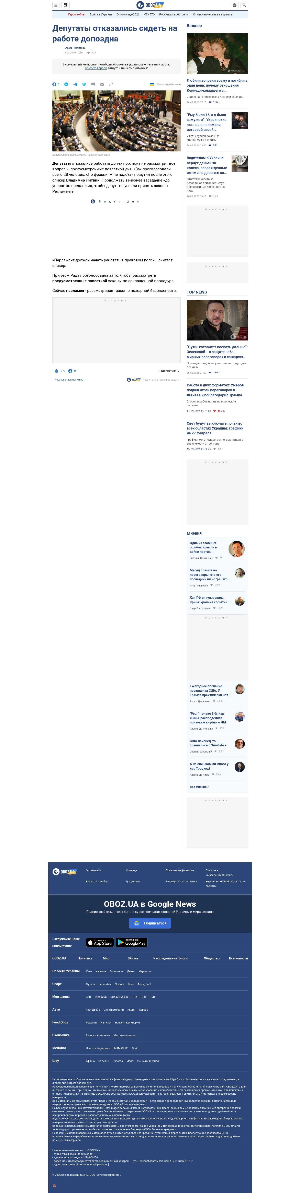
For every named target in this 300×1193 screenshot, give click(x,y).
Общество (212, 958)
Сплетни (103, 1060)
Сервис (143, 1009)
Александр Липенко (201, 728)
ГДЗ (88, 996)
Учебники (101, 996)
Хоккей (119, 984)
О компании (93, 870)
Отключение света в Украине (212, 14)
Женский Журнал (148, 1060)
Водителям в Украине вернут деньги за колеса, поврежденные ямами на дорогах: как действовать (207, 165)
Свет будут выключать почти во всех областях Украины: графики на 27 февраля (215, 428)
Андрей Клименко (200, 608)
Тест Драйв (93, 1009)
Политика (85, 958)
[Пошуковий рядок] (244, 5)
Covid (135, 1048)
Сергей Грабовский (201, 751)
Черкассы (145, 971)
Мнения (194, 533)
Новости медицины (98, 1048)
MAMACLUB (121, 1048)
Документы (133, 881)
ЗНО (143, 996)
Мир (106, 958)
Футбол (90, 984)
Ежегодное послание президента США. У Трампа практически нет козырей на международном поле (209, 690)
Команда (131, 870)
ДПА (134, 996)
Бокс (131, 984)
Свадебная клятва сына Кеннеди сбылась (215, 96)
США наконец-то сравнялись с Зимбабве (208, 743)
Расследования (165, 958)
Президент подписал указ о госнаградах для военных (216, 365)
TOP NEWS (197, 292)
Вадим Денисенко (200, 701)
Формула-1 (144, 984)
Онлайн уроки (119, 996)
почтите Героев (96, 68)
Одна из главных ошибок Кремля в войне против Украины (203, 547)
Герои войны (76, 14)
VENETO (149, 14)
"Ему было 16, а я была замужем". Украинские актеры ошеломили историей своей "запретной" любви (206, 122)
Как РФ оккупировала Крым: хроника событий (208, 600)
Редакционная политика (69, 379)
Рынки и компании (98, 1035)
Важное (194, 25)
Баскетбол (105, 984)
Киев (89, 971)
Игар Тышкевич (199, 585)
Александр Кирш (199, 774)
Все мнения (198, 787)
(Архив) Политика (75, 47)
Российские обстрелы (174, 14)
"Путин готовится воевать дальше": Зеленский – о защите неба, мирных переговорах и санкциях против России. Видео (217, 352)
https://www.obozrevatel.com (187, 1079)
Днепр (131, 971)
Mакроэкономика (124, 1035)
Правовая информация (180, 870)
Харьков (101, 971)
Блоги (183, 958)
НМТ (152, 996)
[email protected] (99, 1164)
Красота (118, 1060)
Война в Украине (101, 14)
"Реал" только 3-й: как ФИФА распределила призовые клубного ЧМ (208, 718)
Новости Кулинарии (127, 1022)
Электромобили (114, 1009)
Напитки (106, 1022)
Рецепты (91, 1022)
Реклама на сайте (97, 881)
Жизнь (133, 958)
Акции (131, 1009)
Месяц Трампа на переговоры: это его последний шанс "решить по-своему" (209, 574)
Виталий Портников (201, 558)
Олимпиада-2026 (128, 14)
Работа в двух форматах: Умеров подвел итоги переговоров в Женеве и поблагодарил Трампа (215, 390)
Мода (129, 1060)
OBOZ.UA (231, 1086)
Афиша (90, 1060)
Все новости (238, 958)
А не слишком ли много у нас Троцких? (209, 766)
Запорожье (116, 971)
